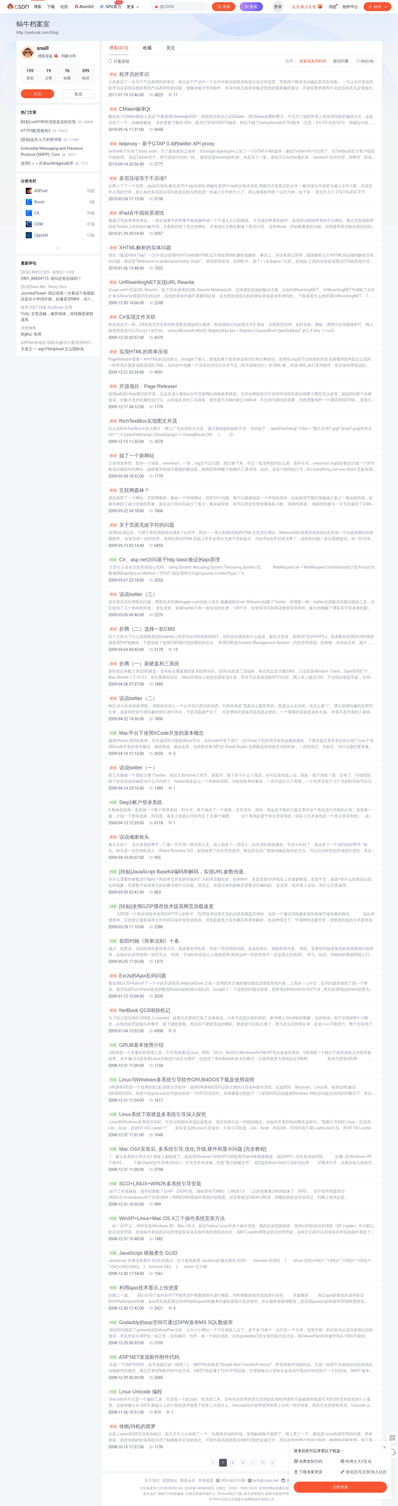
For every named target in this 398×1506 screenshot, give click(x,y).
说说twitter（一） (133, 767)
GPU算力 (111, 5)
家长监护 (149, 1494)
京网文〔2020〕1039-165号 (236, 1488)
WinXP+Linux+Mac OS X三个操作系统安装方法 (166, 1218)
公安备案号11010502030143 (161, 1488)
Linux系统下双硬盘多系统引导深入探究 (157, 1114)
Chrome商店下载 (229, 1494)
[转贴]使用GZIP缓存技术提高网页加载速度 (161, 906)
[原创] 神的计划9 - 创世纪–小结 (47, 272)
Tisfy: (26, 313)
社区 (64, 6)
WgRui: (27, 334)
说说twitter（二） (133, 698)
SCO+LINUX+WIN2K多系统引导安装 (154, 1183)
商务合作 (188, 1480)
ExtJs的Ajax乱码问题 (137, 975)
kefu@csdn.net (266, 1480)
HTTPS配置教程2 (44, 130)
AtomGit (83, 6)
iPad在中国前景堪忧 (136, 213)
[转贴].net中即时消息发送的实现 (57, 122)
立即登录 (340, 1487)
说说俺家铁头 (128, 837)
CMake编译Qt (129, 109)
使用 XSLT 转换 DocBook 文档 (46, 307)
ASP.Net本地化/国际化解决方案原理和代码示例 (58, 342)
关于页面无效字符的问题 (141, 525)
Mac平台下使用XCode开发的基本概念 (156, 733)
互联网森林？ (128, 490)
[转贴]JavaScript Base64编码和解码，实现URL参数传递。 (178, 871)
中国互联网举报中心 (201, 1494)
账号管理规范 (254, 1494)
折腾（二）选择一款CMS (141, 629)
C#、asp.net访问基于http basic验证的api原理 (164, 559)
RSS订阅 (365, 61)
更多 (133, 6)
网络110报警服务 (171, 1494)
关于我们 (152, 1480)
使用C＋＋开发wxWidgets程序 (54, 163)
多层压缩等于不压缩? (137, 178)
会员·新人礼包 (307, 6)
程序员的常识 (128, 74)
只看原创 (118, 61)
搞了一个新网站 (131, 455)
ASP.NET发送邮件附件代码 (144, 1357)
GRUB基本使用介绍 (136, 1045)
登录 (278, 6)
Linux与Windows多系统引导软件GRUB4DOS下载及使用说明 (181, 1079)
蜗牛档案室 (33, 24)
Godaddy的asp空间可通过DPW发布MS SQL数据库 (170, 1322)
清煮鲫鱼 (28, 328)
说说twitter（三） (133, 594)
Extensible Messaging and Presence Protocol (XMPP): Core (52, 151)
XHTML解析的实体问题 (139, 247)
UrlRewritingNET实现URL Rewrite (151, 282)
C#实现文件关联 (132, 317)
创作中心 (350, 6)
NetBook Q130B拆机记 (139, 1010)
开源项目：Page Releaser (142, 386)
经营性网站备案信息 (274, 1488)
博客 (38, 6)
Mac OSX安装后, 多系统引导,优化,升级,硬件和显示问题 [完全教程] (187, 1149)
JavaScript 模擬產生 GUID (143, 1253)
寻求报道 (205, 1480)
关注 (37, 94)
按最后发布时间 (312, 61)
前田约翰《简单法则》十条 (143, 941)
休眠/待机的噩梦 (132, 1426)
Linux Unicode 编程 (135, 1392)
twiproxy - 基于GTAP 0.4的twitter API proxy (161, 143)
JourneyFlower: (34, 293)
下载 (51, 6)
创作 (377, 6)
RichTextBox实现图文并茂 (142, 421)
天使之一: (29, 349)
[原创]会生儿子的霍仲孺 (50, 139)
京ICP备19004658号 (199, 1488)
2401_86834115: (36, 278)
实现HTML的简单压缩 (138, 351)
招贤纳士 (170, 1480)
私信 (78, 94)
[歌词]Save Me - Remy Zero (44, 287)
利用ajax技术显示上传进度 (143, 1288)
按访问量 (341, 61)
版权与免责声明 (277, 1494)
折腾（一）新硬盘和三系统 (143, 663)
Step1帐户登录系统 (135, 802)
